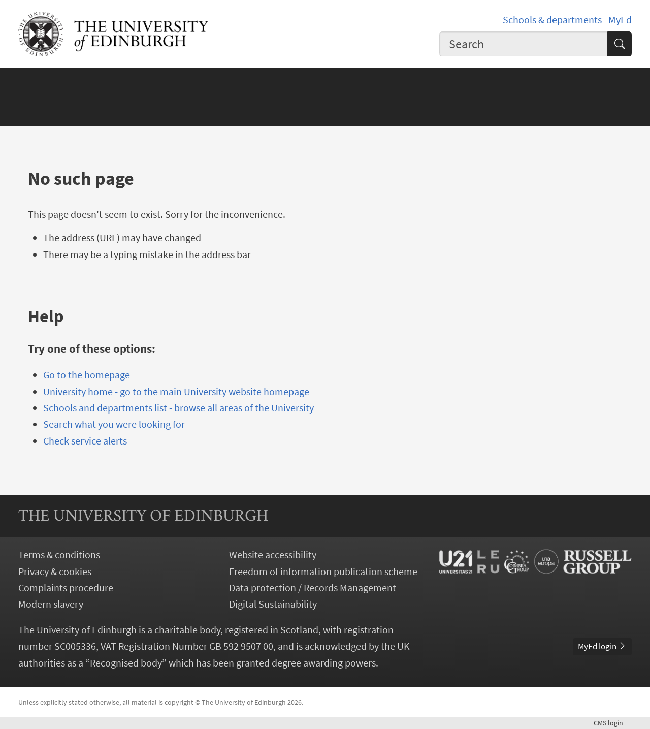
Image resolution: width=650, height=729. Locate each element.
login (613, 722)
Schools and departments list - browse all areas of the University (178, 408)
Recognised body (126, 663)
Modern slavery (50, 604)
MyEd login (602, 646)
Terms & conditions (59, 554)
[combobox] (523, 43)
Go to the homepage (86, 375)
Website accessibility (272, 554)
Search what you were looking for (114, 424)
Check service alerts (85, 441)
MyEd (620, 19)
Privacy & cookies (54, 571)
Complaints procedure (65, 587)
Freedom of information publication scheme (323, 571)
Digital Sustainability (273, 604)
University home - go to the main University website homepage (176, 391)
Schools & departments (552, 19)
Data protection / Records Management (312, 587)
